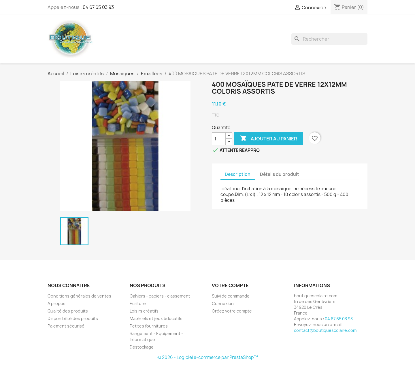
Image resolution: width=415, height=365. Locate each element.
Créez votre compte (232, 311)
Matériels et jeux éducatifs (156, 318)
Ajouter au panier (268, 138)
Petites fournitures (149, 326)
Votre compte (230, 285)
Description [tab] (237, 174)
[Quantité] (219, 138)
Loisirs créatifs (144, 311)
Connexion (223, 303)
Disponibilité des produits (73, 318)
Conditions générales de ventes (79, 296)
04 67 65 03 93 (98, 7)
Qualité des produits (68, 311)
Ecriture (138, 303)
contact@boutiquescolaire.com (325, 330)
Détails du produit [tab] (279, 174)
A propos (56, 303)
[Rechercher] (329, 39)
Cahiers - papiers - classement (160, 296)
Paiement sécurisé (66, 326)
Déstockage (142, 347)
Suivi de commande (231, 296)
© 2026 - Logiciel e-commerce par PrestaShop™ (207, 357)
